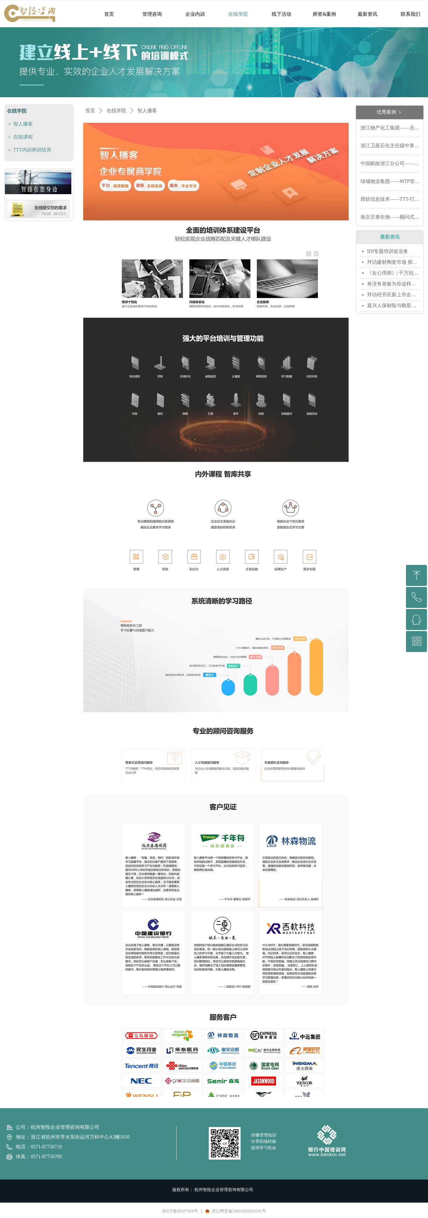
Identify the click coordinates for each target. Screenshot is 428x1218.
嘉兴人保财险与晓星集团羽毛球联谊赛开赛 (393, 305)
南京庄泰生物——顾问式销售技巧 (390, 217)
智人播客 (147, 110)
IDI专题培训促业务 (387, 251)
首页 (90, 110)
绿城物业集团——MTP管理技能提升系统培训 (390, 181)
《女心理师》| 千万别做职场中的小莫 (393, 273)
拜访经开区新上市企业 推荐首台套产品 (393, 294)
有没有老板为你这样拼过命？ (393, 283)
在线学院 (116, 110)
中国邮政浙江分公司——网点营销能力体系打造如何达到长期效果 (390, 163)
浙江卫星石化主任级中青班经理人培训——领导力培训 (390, 145)
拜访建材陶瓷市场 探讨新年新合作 (393, 262)
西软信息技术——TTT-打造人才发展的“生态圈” (390, 199)
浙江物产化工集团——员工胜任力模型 (390, 127)
